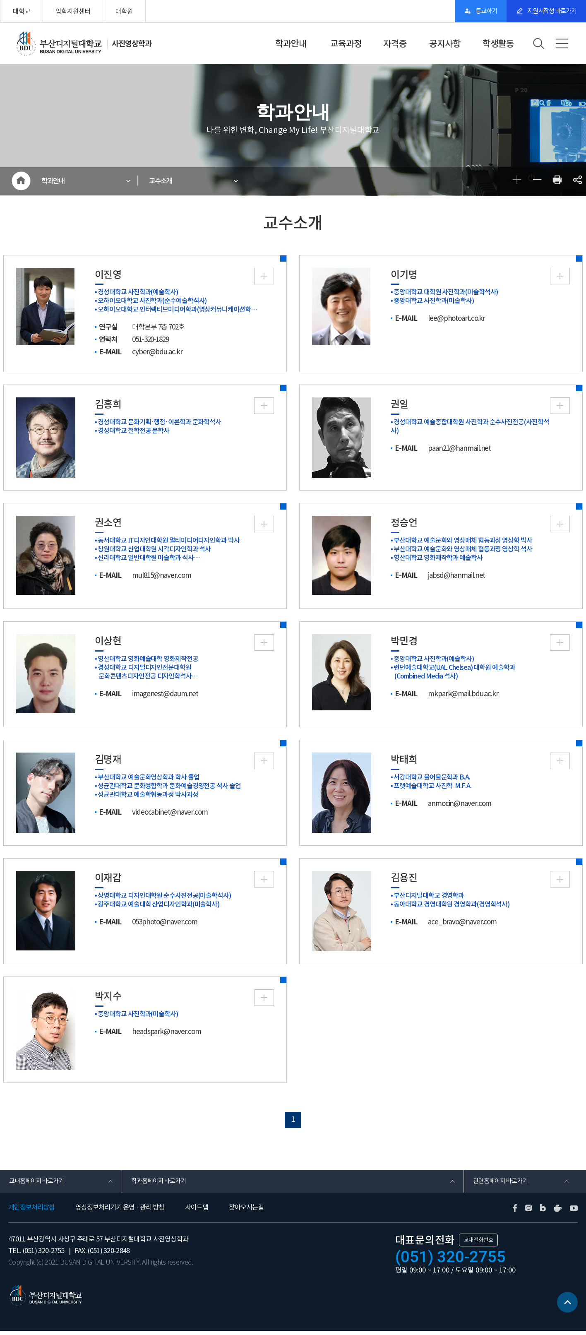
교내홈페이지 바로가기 (37, 1184)
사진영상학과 (133, 43)
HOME (21, 181)
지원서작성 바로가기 (547, 11)
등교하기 (472, 11)
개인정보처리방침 (31, 1212)
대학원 (124, 11)
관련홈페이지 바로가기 (501, 1184)
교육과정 (346, 43)
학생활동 (498, 43)
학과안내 (291, 43)
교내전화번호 (478, 1244)
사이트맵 (196, 1212)
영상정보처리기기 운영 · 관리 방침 (119, 1212)
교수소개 (163, 182)
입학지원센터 (72, 11)
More (264, 277)
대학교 (21, 11)
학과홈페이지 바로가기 (160, 1184)
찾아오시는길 (246, 1212)
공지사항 (445, 43)
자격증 (395, 43)
